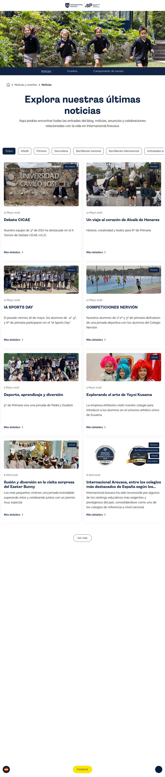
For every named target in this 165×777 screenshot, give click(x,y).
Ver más (82, 436)
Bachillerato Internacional (124, 49)
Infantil (25, 49)
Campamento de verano (108, 15)
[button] (6, 769)
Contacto (82, 769)
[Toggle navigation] (158, 769)
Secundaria (61, 49)
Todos (9, 49)
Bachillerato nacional (88, 49)
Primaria (41, 49)
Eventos (72, 15)
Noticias (46, 15)
